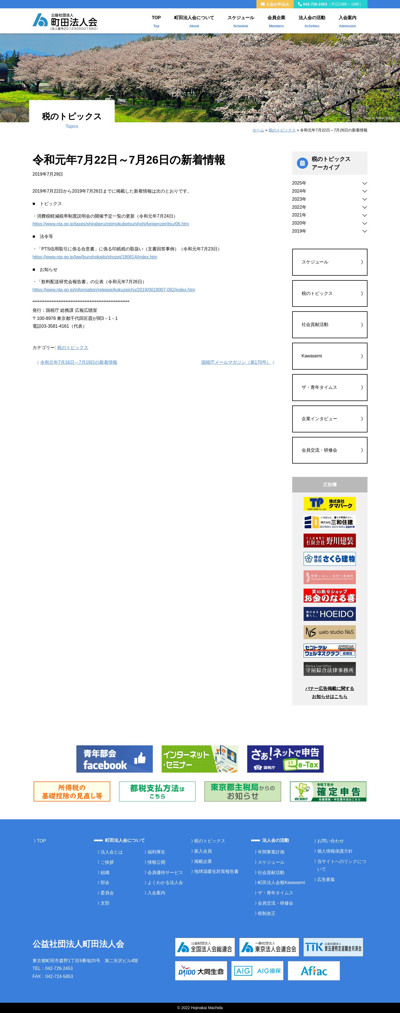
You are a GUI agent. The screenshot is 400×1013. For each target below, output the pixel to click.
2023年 (299, 199)
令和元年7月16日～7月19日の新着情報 (76, 362)
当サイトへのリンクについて (341, 865)
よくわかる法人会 (165, 882)
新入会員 (203, 851)
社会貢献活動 (315, 324)
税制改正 (267, 913)
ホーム (258, 130)
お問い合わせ (330, 840)
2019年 (299, 231)
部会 (105, 882)
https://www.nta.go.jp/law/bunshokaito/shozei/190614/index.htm (94, 257)
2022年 (299, 207)
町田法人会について (194, 20)
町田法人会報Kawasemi (281, 882)
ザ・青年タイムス (319, 387)
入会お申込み (275, 4)
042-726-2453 (330, 4)
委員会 (107, 892)
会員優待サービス (165, 872)
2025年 (299, 183)
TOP (156, 20)
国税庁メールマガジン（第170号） (238, 362)
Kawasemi (312, 356)
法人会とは (112, 852)
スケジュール (241, 20)
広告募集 (326, 879)
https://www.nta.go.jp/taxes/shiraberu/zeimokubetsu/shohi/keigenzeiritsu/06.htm (110, 223)
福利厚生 (156, 852)
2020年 (299, 223)
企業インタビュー (319, 418)
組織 (105, 872)
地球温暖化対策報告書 (216, 871)
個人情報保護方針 (335, 851)
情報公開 (156, 862)
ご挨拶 (107, 862)
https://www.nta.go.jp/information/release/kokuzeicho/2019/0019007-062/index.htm (113, 289)
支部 (105, 903)
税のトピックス (282, 130)
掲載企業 (203, 861)
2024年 (299, 191)
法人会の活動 (312, 20)
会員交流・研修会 (319, 450)
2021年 (299, 215)
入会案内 (347, 20)
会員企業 (276, 20)
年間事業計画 (271, 852)
